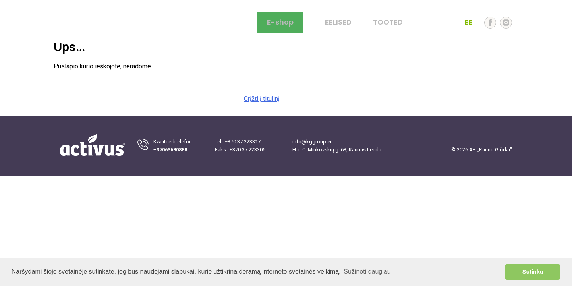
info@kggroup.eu (312, 142)
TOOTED (388, 22)
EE (468, 22)
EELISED (338, 22)
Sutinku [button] (532, 272)
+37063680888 (170, 150)
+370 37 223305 (247, 150)
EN (440, 22)
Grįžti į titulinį (262, 98)
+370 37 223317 (243, 142)
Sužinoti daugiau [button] (367, 271)
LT (426, 22)
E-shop (280, 22)
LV (454, 22)
